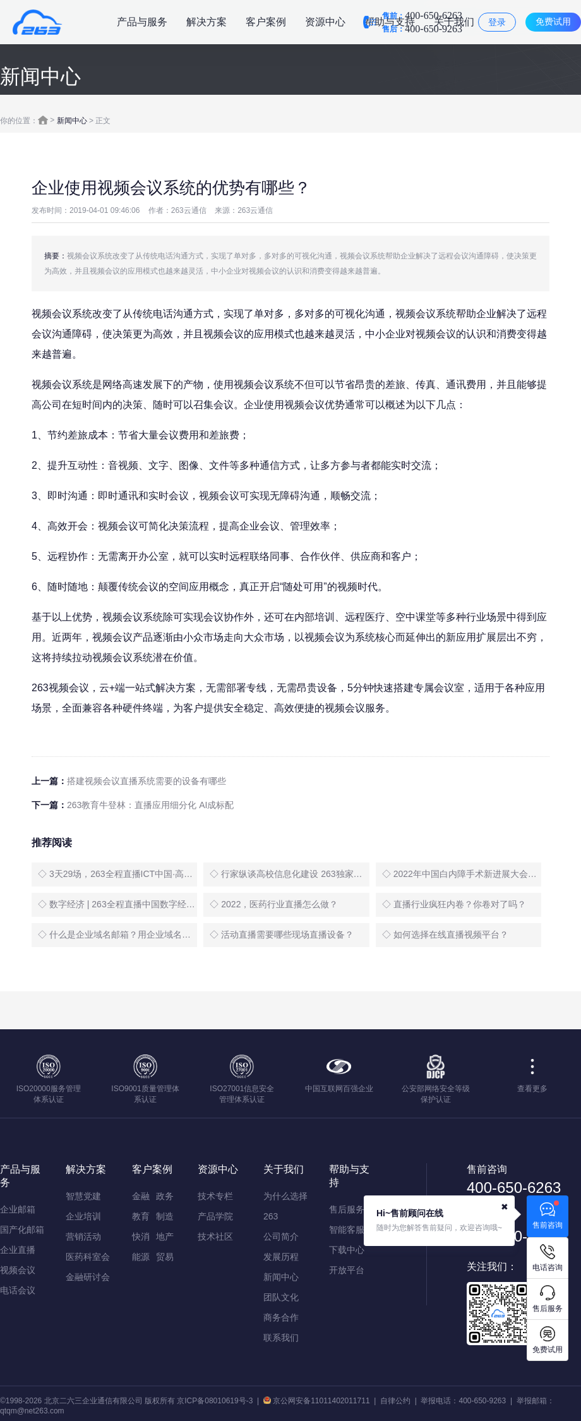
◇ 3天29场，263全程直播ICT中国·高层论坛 (117, 874)
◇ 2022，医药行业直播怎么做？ (274, 904)
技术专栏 (215, 1196)
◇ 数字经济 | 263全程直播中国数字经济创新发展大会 (117, 904)
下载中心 (346, 1250)
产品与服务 (142, 21)
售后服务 (346, 1209)
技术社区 (215, 1236)
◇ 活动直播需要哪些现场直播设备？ (282, 934)
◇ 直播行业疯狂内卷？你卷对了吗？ (454, 904)
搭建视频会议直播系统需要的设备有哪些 (146, 781)
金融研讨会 (88, 1277)
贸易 (165, 1257)
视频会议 (17, 1270)
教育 (141, 1216)
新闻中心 (72, 120)
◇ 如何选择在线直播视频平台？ (445, 934)
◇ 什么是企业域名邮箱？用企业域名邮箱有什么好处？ (117, 934)
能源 (141, 1257)
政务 (165, 1196)
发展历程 (281, 1257)
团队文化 (281, 1297)
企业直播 (17, 1250)
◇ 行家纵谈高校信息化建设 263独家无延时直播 (289, 874)
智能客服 (346, 1229)
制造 (165, 1216)
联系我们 (281, 1338)
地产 (165, 1236)
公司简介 (281, 1236)
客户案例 (266, 21)
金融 (141, 1196)
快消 (141, 1236)
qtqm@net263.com (32, 1410)
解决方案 (206, 21)
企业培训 (83, 1216)
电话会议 (17, 1290)
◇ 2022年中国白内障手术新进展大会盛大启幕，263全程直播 (461, 874)
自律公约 (395, 1400)
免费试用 (553, 21)
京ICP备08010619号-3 (215, 1400)
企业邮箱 (17, 1209)
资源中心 (325, 21)
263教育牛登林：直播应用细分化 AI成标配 (150, 805)
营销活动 (83, 1236)
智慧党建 (83, 1196)
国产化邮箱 (22, 1229)
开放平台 (346, 1270)
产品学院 (215, 1216)
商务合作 (281, 1317)
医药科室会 (88, 1257)
